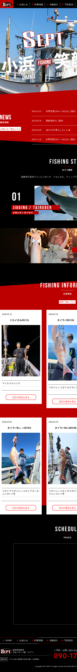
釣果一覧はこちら (67, 302)
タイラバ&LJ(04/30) (65, 428)
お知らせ (22, 4)
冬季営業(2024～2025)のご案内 (60, 111)
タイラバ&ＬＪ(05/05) (19, 428)
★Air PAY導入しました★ (57, 130)
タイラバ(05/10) (65, 320)
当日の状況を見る (20, 397)
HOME (7, 640)
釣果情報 (37, 4)
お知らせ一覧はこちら (10, 129)
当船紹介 (52, 4)
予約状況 (67, 4)
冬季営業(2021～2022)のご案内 (60, 139)
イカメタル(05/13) (19, 320)
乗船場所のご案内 (54, 121)
